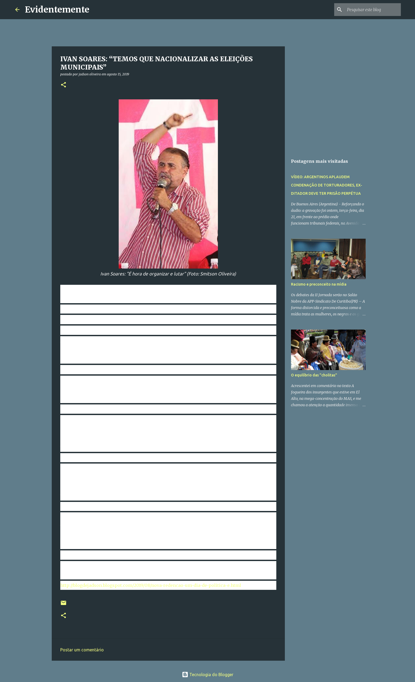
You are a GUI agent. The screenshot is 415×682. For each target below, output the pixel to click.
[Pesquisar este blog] (373, 9)
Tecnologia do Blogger (207, 674)
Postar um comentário (82, 649)
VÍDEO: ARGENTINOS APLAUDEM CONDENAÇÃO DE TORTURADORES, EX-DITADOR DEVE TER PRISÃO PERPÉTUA (326, 185)
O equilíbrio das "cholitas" (314, 375)
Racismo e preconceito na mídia (318, 284)
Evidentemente (57, 9)
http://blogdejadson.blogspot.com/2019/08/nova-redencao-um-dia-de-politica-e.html (150, 585)
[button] (63, 85)
